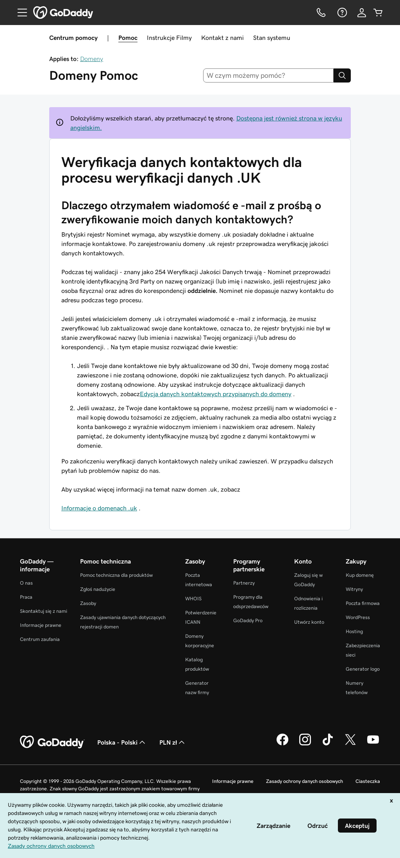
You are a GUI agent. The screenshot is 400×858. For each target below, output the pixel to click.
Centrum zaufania (40, 639)
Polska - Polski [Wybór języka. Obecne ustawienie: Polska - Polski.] (122, 742)
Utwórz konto (309, 622)
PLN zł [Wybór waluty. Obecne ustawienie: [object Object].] (172, 742)
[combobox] (268, 75)
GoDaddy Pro (247, 620)
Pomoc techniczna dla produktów (116, 575)
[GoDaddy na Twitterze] (350, 744)
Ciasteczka (367, 781)
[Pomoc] (341, 13)
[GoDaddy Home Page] (52, 742)
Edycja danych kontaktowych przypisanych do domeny (215, 394)
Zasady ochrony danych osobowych (304, 781)
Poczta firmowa (363, 603)
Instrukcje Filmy (169, 37)
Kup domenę (360, 575)
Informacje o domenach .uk (99, 508)
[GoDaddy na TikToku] (328, 744)
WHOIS (193, 598)
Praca (26, 597)
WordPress (358, 617)
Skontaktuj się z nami (43, 611)
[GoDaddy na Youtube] (373, 744)
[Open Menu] (19, 12)
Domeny (91, 59)
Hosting (354, 631)
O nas (26, 582)
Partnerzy (244, 582)
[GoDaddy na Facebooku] (282, 744)
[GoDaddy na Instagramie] (305, 744)
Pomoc (128, 37)
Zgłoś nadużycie (97, 589)
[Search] (342, 75)
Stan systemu (271, 37)
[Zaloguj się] (362, 13)
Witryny (354, 589)
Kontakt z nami (222, 37)
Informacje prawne (40, 625)
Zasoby (88, 603)
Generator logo (363, 668)
